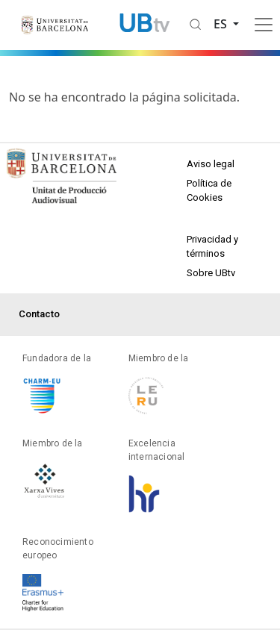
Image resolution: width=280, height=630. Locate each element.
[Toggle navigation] (263, 24)
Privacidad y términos (212, 247)
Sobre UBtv (211, 272)
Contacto (39, 313)
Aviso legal (210, 163)
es (222, 24)
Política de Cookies (209, 191)
